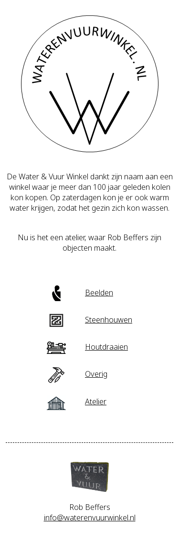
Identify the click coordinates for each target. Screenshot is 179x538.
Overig (77, 374)
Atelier (76, 401)
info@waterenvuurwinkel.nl (90, 517)
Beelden (80, 292)
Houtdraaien (87, 347)
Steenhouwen (89, 319)
